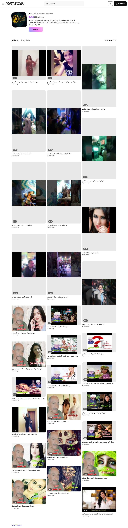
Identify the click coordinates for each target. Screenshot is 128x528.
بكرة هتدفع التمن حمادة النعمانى (22, 297)
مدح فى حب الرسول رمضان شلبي (93, 109)
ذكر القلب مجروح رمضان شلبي (22, 225)
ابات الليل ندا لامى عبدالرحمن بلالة (93, 324)
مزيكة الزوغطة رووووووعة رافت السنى (25, 82)
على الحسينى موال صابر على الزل (58, 493)
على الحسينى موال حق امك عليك (58, 421)
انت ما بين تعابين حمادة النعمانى (57, 297)
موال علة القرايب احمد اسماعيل (57, 327)
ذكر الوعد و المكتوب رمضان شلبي (93, 181)
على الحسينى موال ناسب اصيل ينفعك (94, 478)
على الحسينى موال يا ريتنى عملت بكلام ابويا (26, 470)
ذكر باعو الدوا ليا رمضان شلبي (21, 154)
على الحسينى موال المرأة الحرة (57, 457)
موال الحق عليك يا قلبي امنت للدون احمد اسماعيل (28, 398)
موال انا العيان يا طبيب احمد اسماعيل (59, 386)
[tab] (15, 40)
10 (20, 525)
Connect (120, 4)
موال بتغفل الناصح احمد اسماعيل (93, 354)
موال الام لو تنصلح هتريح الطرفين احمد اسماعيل (98, 442)
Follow (35, 29)
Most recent (110, 40)
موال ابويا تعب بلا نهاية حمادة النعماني (59, 154)
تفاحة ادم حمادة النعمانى (90, 253)
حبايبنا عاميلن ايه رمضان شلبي (57, 225)
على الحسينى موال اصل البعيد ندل (23, 506)
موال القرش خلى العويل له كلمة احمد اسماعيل (62, 356)
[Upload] (110, 3)
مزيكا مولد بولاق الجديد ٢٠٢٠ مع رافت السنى (62, 82)
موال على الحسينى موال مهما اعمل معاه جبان (27, 369)
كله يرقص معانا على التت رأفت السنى (24, 434)
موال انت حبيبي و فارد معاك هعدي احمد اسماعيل (98, 383)
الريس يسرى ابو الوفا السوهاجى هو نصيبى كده (97, 514)
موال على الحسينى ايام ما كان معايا (23, 333)
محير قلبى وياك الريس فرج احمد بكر (94, 413)
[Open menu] (3, 3)
